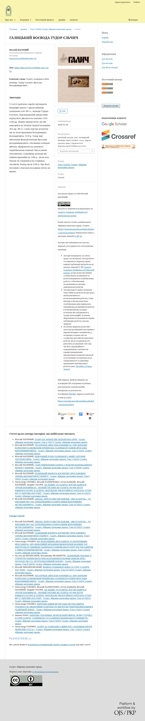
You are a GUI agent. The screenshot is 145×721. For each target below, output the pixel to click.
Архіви (61, 19)
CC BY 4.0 (78, 236)
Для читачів (107, 59)
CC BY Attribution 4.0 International (45, 672)
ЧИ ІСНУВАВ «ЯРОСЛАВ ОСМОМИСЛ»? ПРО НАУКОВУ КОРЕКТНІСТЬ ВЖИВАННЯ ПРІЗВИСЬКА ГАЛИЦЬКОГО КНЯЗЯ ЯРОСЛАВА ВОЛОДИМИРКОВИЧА (51, 448)
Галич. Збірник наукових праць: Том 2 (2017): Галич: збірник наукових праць (51, 441)
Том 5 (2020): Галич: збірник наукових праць (51, 29)
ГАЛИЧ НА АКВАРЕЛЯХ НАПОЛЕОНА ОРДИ (56, 439)
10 (26, 638)
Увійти (136, 2)
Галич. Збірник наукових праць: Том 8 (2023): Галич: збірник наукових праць (53, 562)
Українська (107, 42)
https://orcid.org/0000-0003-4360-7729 (22, 59)
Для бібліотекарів (110, 67)
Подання (24, 19)
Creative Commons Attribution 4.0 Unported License (78, 270)
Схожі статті (16, 516)
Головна (13, 29)
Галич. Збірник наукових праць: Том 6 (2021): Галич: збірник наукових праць (52, 477)
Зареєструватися (122, 2)
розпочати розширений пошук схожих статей (51, 644)
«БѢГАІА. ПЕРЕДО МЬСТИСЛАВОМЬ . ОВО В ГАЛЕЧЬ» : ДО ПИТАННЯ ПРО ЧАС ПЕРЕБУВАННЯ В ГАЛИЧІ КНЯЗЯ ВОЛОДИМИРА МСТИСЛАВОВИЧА (53, 502)
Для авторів (107, 63)
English (105, 37)
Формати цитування (69, 151)
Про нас (9, 19)
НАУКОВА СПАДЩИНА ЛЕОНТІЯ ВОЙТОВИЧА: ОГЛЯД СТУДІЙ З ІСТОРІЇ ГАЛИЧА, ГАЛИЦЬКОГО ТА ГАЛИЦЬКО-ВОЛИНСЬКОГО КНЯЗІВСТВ (53, 616)
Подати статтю (111, 105)
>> (30, 638)
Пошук (133, 19)
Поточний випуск (45, 19)
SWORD (72, 394)
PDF (64, 111)
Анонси (74, 19)
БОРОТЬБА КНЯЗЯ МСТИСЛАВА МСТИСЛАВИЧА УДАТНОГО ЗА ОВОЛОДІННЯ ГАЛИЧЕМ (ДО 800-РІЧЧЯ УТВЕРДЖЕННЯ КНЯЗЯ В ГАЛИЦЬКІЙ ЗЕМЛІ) (54, 607)
